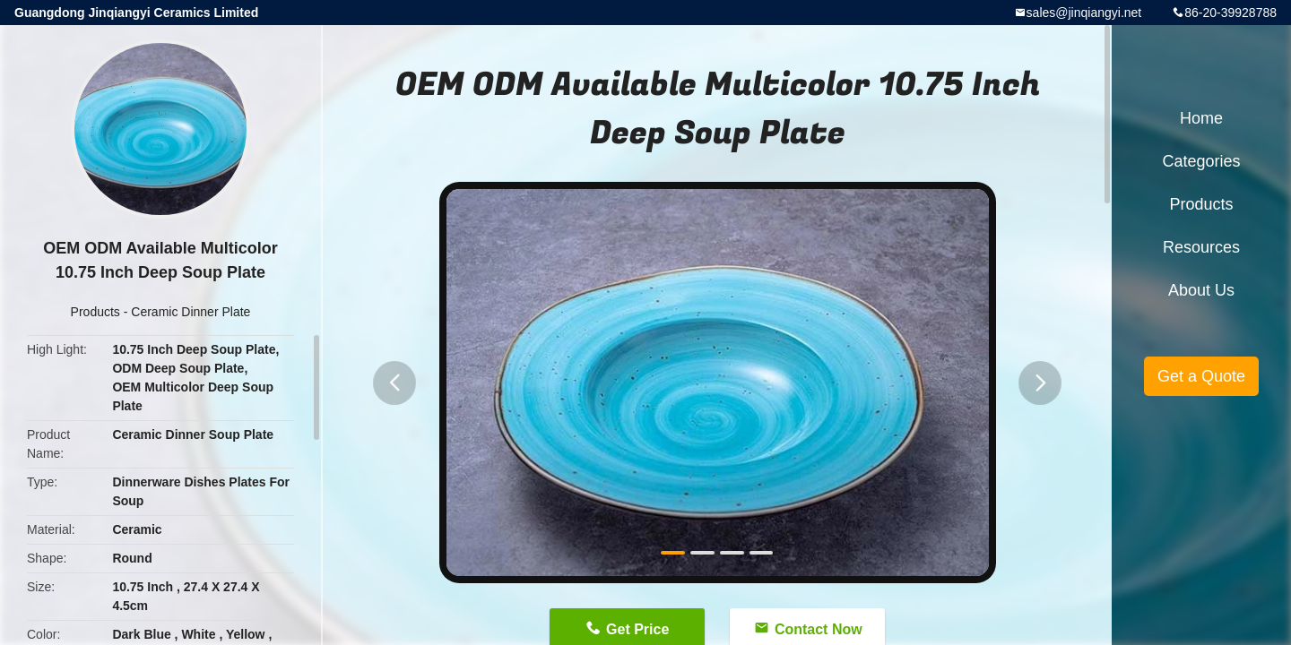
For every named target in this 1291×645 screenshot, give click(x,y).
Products (95, 312)
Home (1201, 118)
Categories (1201, 161)
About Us (1201, 290)
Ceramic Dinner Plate (190, 312)
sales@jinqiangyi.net (1084, 12)
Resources (1201, 247)
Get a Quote (1201, 376)
